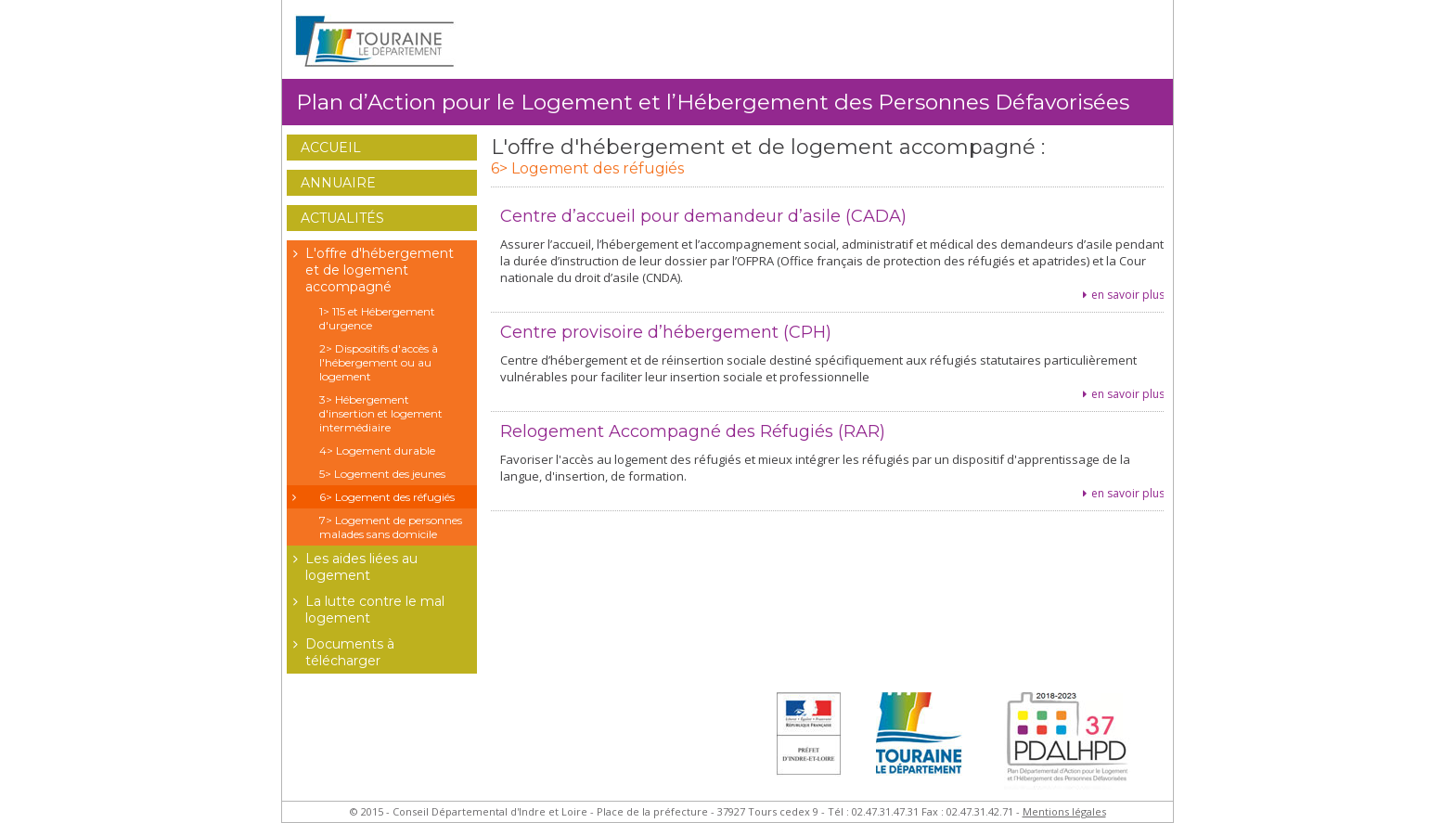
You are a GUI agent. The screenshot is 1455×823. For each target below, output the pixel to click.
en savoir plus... (1132, 294)
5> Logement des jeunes (382, 474)
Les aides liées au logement (352, 567)
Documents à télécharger (340, 652)
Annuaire (338, 182)
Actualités (342, 218)
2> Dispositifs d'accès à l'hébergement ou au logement (378, 362)
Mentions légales (1064, 811)
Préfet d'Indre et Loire (809, 746)
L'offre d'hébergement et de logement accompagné (370, 270)
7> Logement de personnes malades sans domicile (390, 527)
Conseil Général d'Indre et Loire (922, 746)
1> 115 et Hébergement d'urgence (377, 318)
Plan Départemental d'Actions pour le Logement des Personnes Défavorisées (1072, 746)
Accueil (331, 147)
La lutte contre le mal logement (365, 609)
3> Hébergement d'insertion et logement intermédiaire (381, 413)
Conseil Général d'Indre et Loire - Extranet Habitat (375, 41)
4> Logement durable (377, 450)
